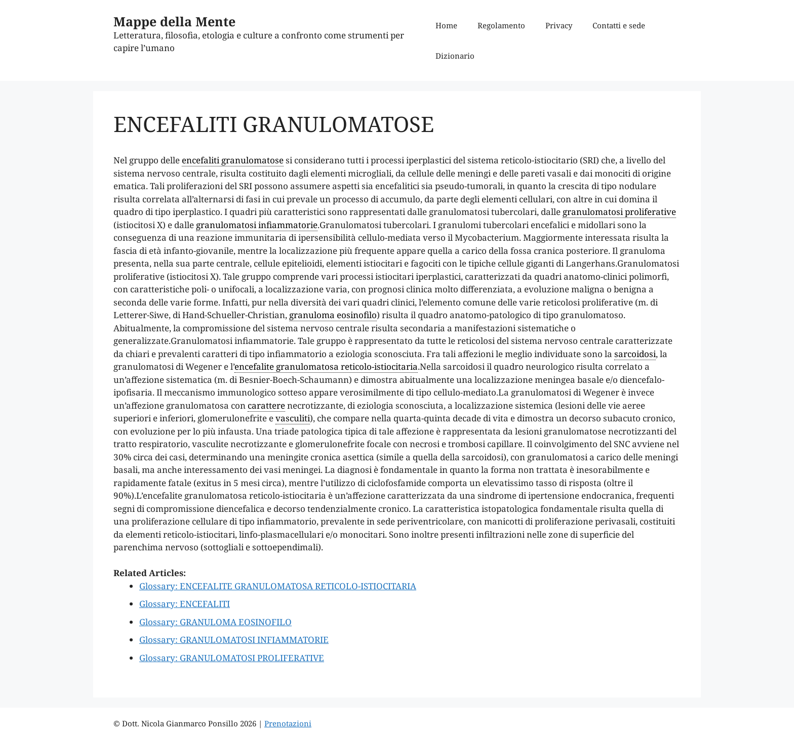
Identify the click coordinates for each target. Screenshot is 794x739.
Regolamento (501, 25)
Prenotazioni (287, 723)
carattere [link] (266, 405)
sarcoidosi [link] (635, 354)
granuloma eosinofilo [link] (333, 315)
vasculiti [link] (292, 418)
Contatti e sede (618, 25)
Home (446, 25)
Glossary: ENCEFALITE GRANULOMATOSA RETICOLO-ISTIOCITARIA (277, 586)
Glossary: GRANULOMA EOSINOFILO (215, 622)
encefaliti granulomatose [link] (233, 160)
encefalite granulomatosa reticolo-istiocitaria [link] (326, 366)
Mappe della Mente (174, 21)
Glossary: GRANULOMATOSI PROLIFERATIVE (231, 658)
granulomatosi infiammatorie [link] (256, 225)
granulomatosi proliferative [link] (619, 212)
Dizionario (454, 56)
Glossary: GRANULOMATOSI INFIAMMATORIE (234, 639)
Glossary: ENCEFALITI (184, 604)
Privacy (558, 25)
